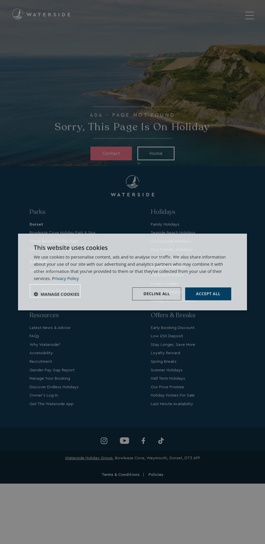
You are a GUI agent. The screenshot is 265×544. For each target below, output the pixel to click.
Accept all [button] (208, 293)
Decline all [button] (156, 293)
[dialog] (132, 272)
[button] (56, 294)
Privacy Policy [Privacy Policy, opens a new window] (65, 278)
